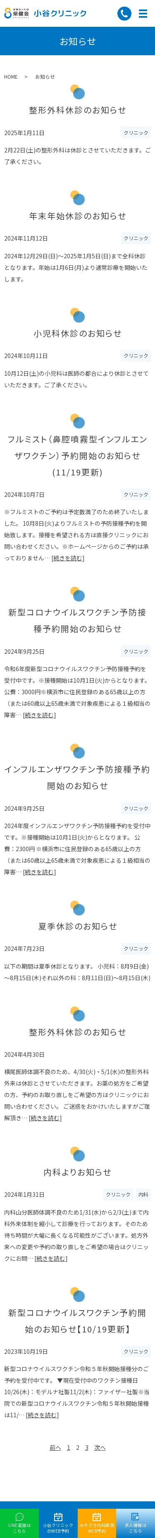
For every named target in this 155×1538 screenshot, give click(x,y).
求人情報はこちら (136, 1523)
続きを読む (67, 558)
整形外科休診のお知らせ (77, 110)
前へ (55, 1447)
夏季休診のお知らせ (77, 926)
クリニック (136, 132)
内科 (143, 1194)
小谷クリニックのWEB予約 (58, 1523)
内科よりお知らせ (77, 1172)
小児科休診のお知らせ (77, 333)
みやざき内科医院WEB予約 (96, 1523)
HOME (11, 76)
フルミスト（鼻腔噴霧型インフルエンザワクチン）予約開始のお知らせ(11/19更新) (78, 455)
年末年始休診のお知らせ (77, 216)
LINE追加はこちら (19, 1523)
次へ (100, 1447)
